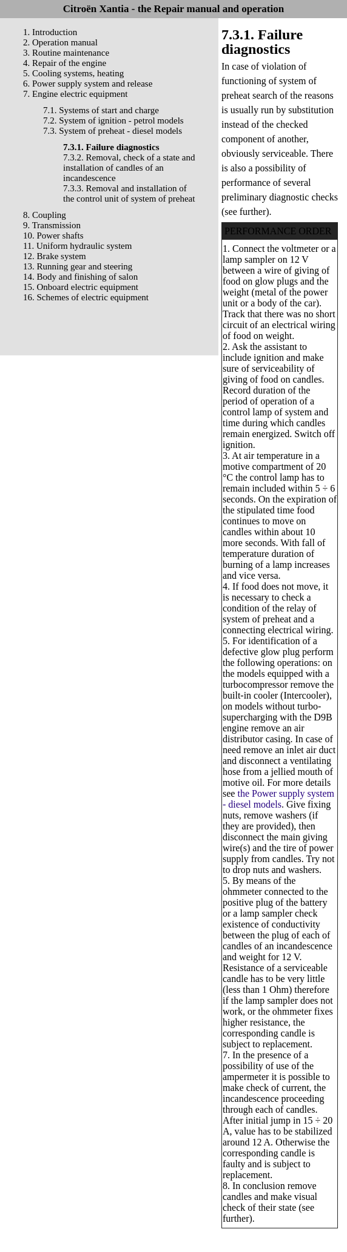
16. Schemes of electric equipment (86, 297)
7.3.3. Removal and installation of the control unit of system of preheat (129, 193)
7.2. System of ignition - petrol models (113, 120)
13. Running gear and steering (77, 266)
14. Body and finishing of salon (80, 277)
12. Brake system (54, 256)
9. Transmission (52, 225)
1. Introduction (50, 32)
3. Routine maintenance (66, 53)
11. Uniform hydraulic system (77, 246)
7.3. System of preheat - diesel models (112, 131)
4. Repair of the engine (64, 63)
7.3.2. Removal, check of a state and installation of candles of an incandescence (129, 168)
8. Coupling (44, 215)
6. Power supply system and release (87, 83)
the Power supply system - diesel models (278, 798)
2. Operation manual (60, 42)
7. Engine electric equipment (75, 94)
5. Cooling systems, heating (73, 73)
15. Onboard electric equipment (80, 287)
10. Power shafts (53, 235)
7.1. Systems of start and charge (101, 110)
